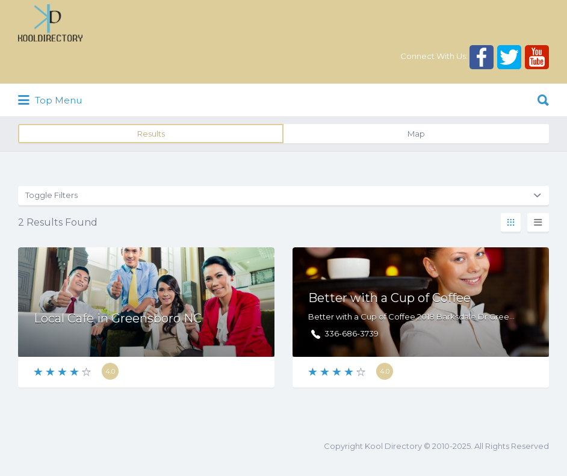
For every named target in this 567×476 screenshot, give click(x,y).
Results (151, 133)
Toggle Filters (51, 195)
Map (416, 133)
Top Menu (50, 100)
